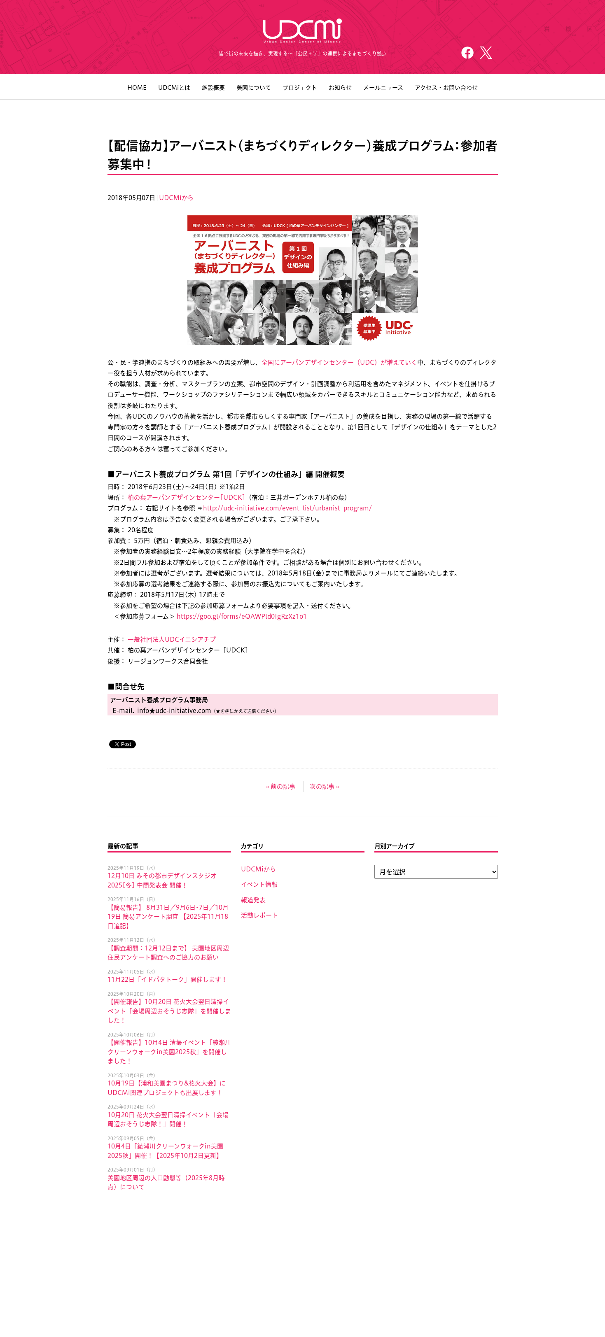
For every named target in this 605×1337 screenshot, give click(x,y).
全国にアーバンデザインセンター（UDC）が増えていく (339, 362)
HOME (137, 88)
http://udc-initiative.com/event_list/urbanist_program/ (287, 508)
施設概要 (213, 88)
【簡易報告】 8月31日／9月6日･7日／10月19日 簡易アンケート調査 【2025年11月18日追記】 (168, 916)
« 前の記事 (280, 786)
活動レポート (259, 915)
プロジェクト (300, 88)
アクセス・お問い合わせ (446, 88)
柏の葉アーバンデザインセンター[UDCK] (186, 497)
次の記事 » (324, 786)
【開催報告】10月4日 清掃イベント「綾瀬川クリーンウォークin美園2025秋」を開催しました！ (169, 1051)
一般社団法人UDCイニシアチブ (172, 639)
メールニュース (383, 88)
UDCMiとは (174, 88)
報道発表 (253, 900)
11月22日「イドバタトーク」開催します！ (167, 979)
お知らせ (340, 88)
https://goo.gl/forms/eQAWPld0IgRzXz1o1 (242, 616)
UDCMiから (176, 198)
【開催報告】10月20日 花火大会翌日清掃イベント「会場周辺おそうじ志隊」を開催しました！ (169, 1011)
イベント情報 (259, 884)
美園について (253, 88)
